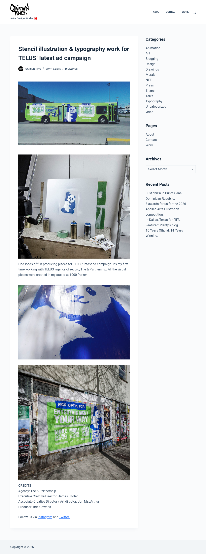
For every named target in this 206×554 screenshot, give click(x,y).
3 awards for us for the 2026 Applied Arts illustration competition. (166, 209)
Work (185, 11)
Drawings (71, 69)
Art (148, 53)
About (157, 11)
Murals (151, 75)
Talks (149, 96)
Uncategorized (156, 106)
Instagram (45, 517)
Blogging (152, 59)
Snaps (150, 91)
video (149, 112)
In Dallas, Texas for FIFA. (163, 220)
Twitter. (64, 517)
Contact (171, 11)
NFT (149, 80)
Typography (154, 101)
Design (151, 64)
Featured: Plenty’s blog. (162, 225)
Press (150, 85)
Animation (153, 48)
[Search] (194, 12)
